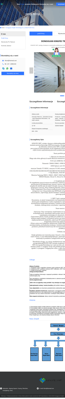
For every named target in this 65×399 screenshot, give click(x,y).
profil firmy (40, 33)
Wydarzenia (35, 4)
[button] (62, 95)
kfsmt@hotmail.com (11, 60)
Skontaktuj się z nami (46, 4)
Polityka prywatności (12, 396)
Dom (18, 4)
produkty (28, 4)
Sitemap (3, 396)
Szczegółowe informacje (41, 101)
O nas (22, 4)
